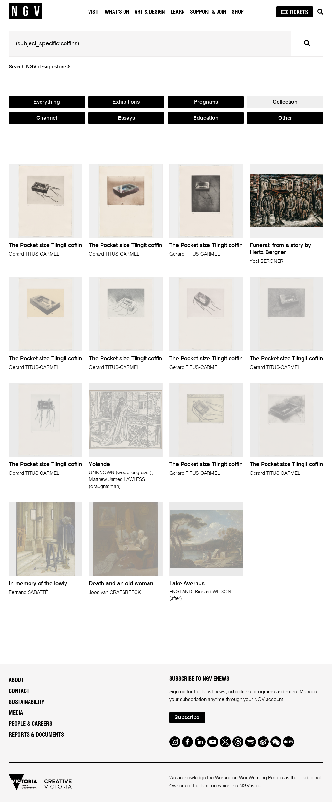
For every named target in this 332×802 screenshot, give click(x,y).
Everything (46, 102)
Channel (46, 118)
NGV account (268, 699)
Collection (285, 102)
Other (285, 118)
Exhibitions (126, 102)
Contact (19, 691)
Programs (206, 102)
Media (16, 713)
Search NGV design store (39, 67)
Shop (238, 12)
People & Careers (30, 724)
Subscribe (186, 717)
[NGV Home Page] (25, 11)
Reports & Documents (36, 735)
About (16, 680)
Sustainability (26, 702)
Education (206, 118)
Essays (126, 118)
